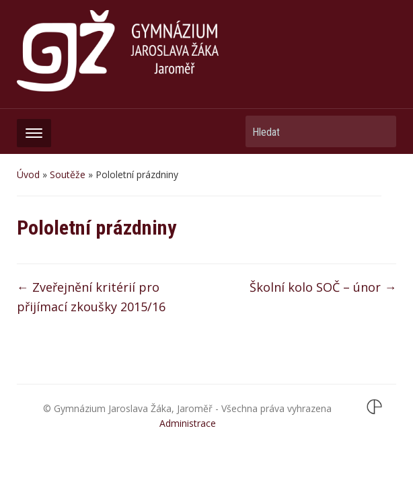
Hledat (379, 131)
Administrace (187, 423)
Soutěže (67, 174)
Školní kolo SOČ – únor (323, 287)
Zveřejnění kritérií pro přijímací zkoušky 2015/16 (91, 297)
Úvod (28, 174)
